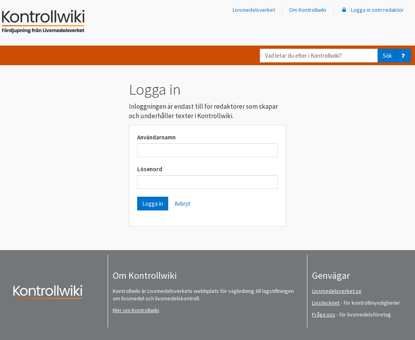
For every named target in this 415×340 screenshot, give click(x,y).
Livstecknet (326, 302)
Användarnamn (156, 137)
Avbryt (182, 203)
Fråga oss (323, 314)
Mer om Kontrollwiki (136, 310)
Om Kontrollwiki (307, 9)
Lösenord (149, 169)
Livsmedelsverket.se (337, 290)
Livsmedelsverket (254, 9)
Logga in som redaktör (372, 9)
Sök (387, 55)
